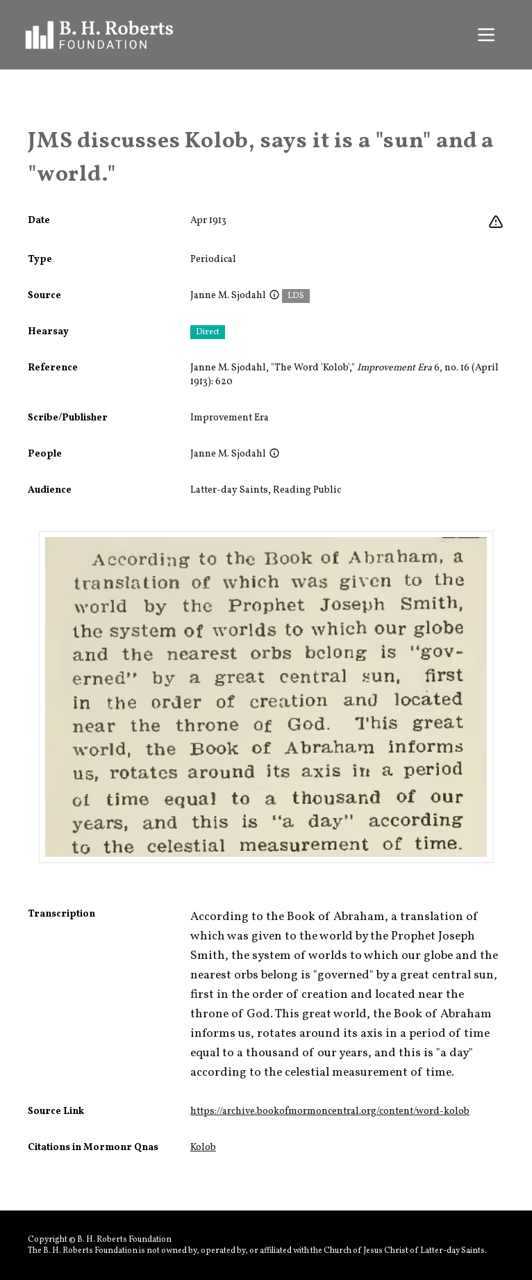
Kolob (203, 1147)
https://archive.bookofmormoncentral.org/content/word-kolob (329, 1111)
